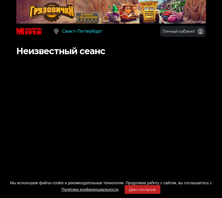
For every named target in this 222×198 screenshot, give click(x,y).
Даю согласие (142, 189)
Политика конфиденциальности (90, 189)
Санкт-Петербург (77, 31)
